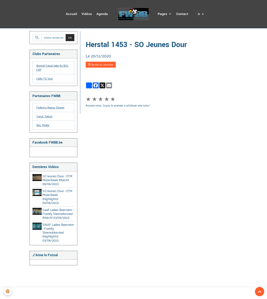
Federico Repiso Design (51, 108)
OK (70, 37)
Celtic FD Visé (44, 79)
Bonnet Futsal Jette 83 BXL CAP (53, 68)
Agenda (102, 14)
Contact (182, 14)
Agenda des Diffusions (112, 35)
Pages (163, 14)
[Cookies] (8, 291)
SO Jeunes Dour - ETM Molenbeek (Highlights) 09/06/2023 (58, 198)
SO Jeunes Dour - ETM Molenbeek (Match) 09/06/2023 (58, 181)
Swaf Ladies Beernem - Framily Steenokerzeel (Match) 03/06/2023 (58, 215)
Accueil (71, 14)
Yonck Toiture (45, 117)
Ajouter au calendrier (100, 64)
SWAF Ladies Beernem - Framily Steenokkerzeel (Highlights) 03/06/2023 (55, 234)
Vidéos (87, 14)
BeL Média (43, 126)
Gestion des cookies (133, 294)
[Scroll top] (259, 291)
